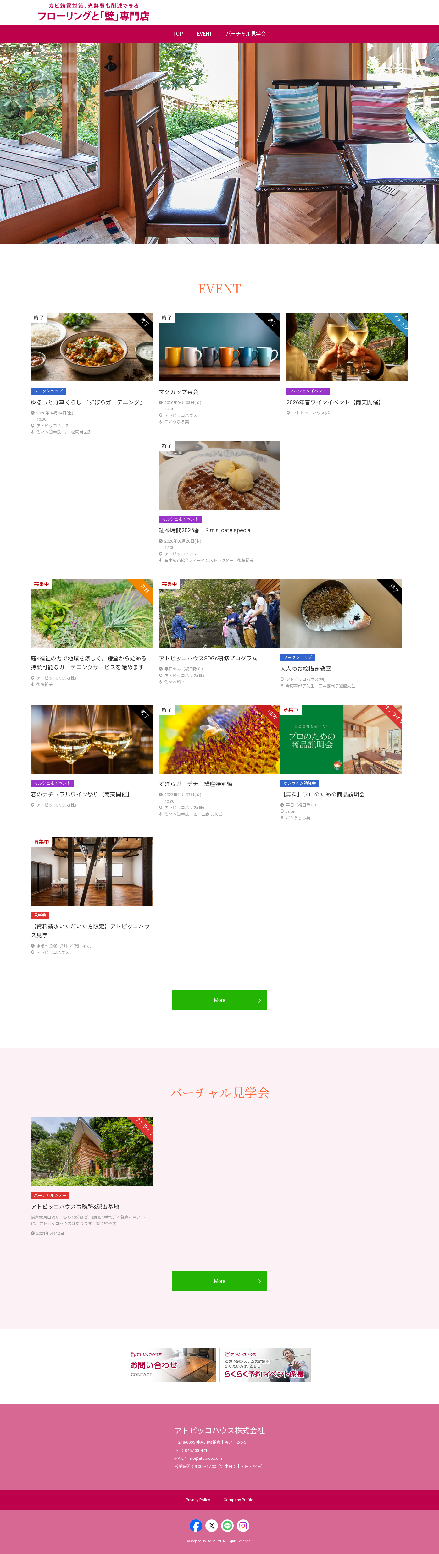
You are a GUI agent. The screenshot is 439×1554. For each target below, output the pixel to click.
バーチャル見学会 (246, 34)
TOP (178, 34)
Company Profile (238, 1499)
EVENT (204, 34)
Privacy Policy (198, 1499)
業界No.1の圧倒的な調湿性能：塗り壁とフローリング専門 (93, 12)
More (219, 1000)
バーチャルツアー (50, 1195)
